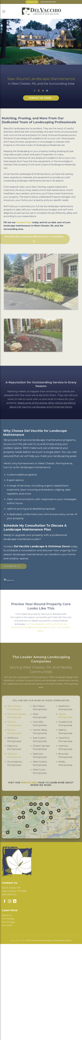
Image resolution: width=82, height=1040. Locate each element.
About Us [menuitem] (7, 915)
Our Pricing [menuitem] (8, 918)
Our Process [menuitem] (8, 922)
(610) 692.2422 (9, 894)
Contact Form (11, 222)
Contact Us (32, 2)
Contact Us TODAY (40, 98)
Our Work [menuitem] (7, 925)
